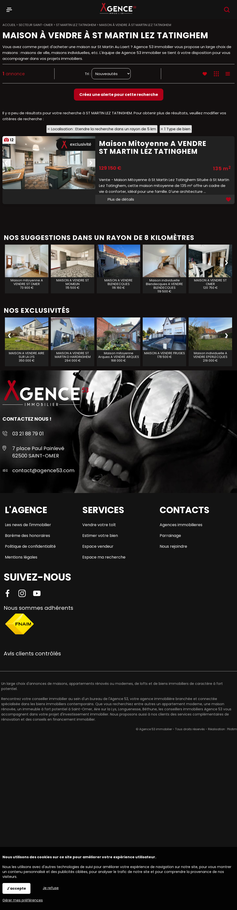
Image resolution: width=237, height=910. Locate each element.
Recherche (227, 10)
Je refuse (51, 887)
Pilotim (232, 729)
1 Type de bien (177, 128)
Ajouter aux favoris (229, 199)
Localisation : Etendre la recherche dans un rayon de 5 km (103, 128)
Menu (9, 9)
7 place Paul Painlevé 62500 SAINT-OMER (38, 452)
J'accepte (16, 888)
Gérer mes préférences (22, 900)
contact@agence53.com (43, 470)
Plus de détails (121, 199)
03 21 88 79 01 (28, 433)
